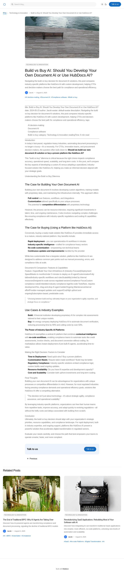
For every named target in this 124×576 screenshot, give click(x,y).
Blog (4, 13)
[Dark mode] (105, 4)
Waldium (66, 569)
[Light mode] (102, 4)
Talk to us (115, 4)
